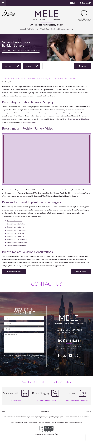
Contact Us (88, 411)
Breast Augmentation (11, 79)
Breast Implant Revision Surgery (34, 79)
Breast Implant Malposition (16, 230)
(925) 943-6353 (68, 340)
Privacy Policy (40, 422)
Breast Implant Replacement (17, 242)
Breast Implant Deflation (16, 224)
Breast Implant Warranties (16, 246)
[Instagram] (77, 356)
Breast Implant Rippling (15, 236)
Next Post (81, 271)
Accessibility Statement (75, 422)
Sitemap (47, 422)
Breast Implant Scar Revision (17, 239)
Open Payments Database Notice (59, 422)
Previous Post (14, 271)
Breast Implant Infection (15, 227)
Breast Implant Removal (15, 233)
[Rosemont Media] (55, 434)
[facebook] (60, 356)
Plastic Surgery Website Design (44, 434)
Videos (76, 79)
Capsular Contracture (57, 79)
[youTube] (72, 356)
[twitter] (65, 356)
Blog (9, 51)
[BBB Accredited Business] (46, 429)
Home (4, 51)
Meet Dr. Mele (45, 411)
